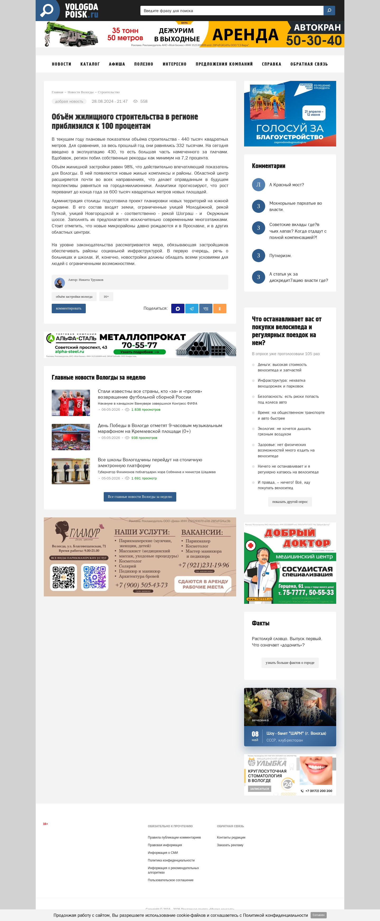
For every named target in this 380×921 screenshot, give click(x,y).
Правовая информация (165, 845)
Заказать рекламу (230, 845)
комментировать (69, 308)
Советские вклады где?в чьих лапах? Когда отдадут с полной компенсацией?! (297, 231)
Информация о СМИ (163, 853)
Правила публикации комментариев (174, 837)
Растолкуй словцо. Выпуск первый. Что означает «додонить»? (287, 642)
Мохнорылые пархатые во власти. (295, 206)
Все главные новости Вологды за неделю (140, 497)
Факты (260, 623)
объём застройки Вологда (74, 296)
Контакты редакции (231, 837)
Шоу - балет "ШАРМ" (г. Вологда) (296, 733)
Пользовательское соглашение (170, 880)
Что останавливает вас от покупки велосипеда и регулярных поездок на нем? (287, 331)
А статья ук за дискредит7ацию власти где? (298, 277)
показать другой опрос (290, 502)
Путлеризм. (280, 255)
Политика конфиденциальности (171, 860)
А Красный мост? (286, 184)
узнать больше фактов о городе (290, 663)
